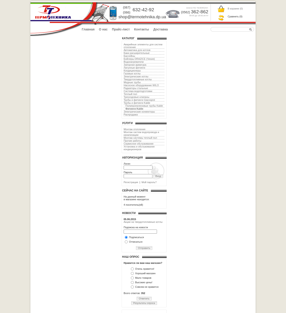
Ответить (144, 298)
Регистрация (131, 182)
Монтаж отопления (134, 129)
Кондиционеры (132, 70)
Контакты (141, 29)
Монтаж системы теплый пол (140, 137)
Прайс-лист (121, 29)
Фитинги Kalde (134, 108)
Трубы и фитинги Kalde (137, 102)
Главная (88, 29)
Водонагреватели (134, 61)
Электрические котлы (136, 76)
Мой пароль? (149, 182)
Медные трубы (132, 82)
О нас (103, 29)
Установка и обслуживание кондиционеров (139, 148)
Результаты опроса (144, 303)
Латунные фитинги (134, 67)
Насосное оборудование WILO (141, 85)
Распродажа (131, 114)
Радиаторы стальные (136, 88)
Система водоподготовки (138, 91)
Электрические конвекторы (139, 111)
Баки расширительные (137, 53)
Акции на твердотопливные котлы (143, 222)
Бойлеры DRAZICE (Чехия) (139, 59)
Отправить (144, 248)
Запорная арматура (135, 64)
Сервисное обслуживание (139, 143)
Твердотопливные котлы (138, 79)
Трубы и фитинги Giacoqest (139, 100)
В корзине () (235, 8)
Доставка (160, 29)
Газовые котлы (132, 73)
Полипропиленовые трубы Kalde (144, 105)
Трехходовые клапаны (136, 97)
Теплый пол (130, 94)
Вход (158, 176)
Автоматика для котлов (137, 50)
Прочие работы (132, 140)
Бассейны (129, 56)
